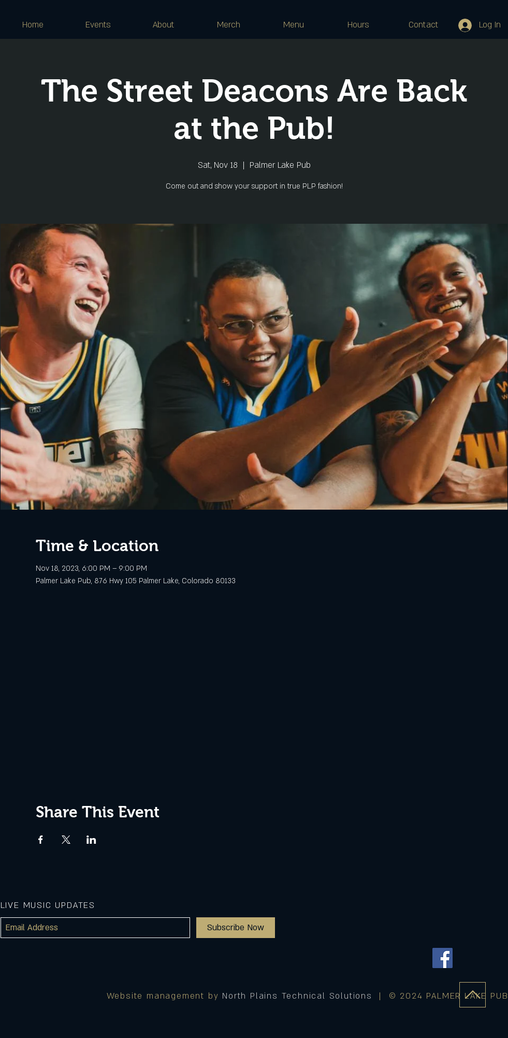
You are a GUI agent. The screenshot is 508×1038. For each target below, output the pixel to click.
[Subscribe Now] (235, 927)
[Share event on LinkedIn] (91, 839)
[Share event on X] (66, 839)
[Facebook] (442, 958)
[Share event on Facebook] (41, 839)
